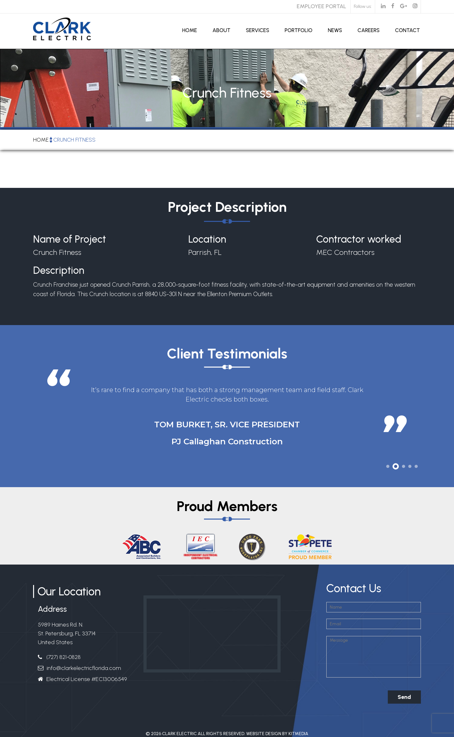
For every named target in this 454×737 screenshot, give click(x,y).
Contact (407, 30)
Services (257, 30)
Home (189, 30)
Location (207, 239)
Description (58, 271)
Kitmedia (298, 733)
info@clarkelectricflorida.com (84, 668)
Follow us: (363, 6)
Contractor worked (358, 239)
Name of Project (69, 239)
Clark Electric (179, 733)
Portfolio (298, 30)
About (221, 30)
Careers (369, 30)
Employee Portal (321, 6)
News (335, 30)
